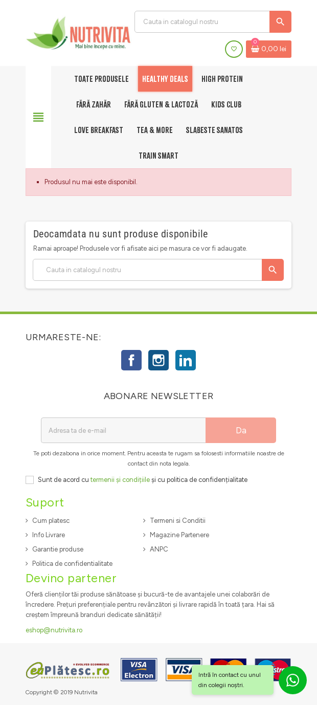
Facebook (131, 360)
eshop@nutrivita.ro (54, 630)
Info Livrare (48, 535)
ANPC (159, 549)
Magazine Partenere (179, 535)
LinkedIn (185, 360)
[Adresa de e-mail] (123, 430)
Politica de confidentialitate (72, 563)
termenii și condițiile (120, 479)
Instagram (158, 360)
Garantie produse (57, 549)
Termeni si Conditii (178, 520)
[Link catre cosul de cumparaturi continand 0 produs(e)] (268, 49)
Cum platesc (51, 520)
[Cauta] (212, 22)
